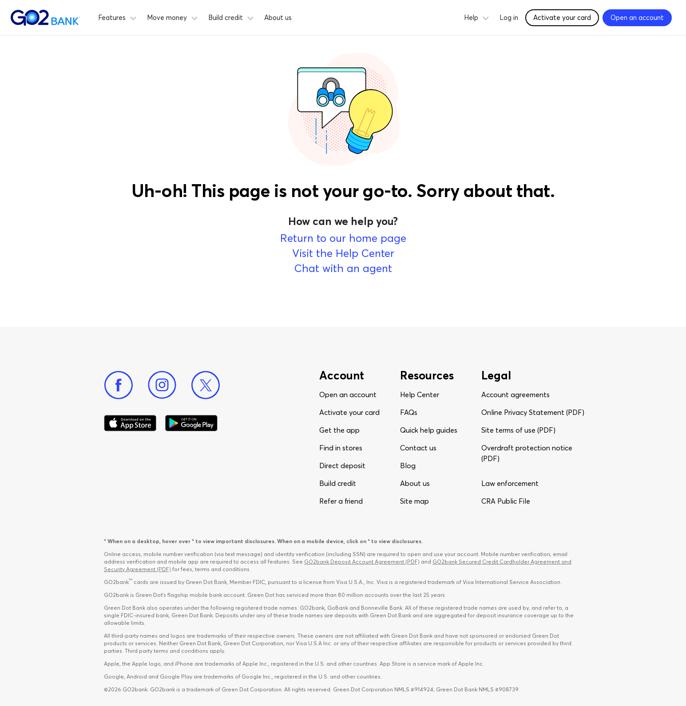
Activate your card (349, 412)
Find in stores (340, 447)
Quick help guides (428, 430)
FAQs (408, 412)
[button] (133, 17)
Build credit (337, 483)
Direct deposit (342, 465)
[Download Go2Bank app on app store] (130, 423)
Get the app (339, 430)
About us (278, 17)
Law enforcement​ (510, 483)
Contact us (418, 447)
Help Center (419, 394)
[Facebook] (118, 385)
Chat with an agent (343, 268)
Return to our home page (343, 238)
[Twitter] (205, 385)
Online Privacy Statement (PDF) (532, 412)
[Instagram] (162, 385)
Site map (414, 501)
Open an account (348, 394)
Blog (408, 465)
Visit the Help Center (343, 253)
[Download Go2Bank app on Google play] (191, 423)
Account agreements (515, 394)
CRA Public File (505, 501)
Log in (509, 17)
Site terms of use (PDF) (518, 430)
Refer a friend (341, 501)
